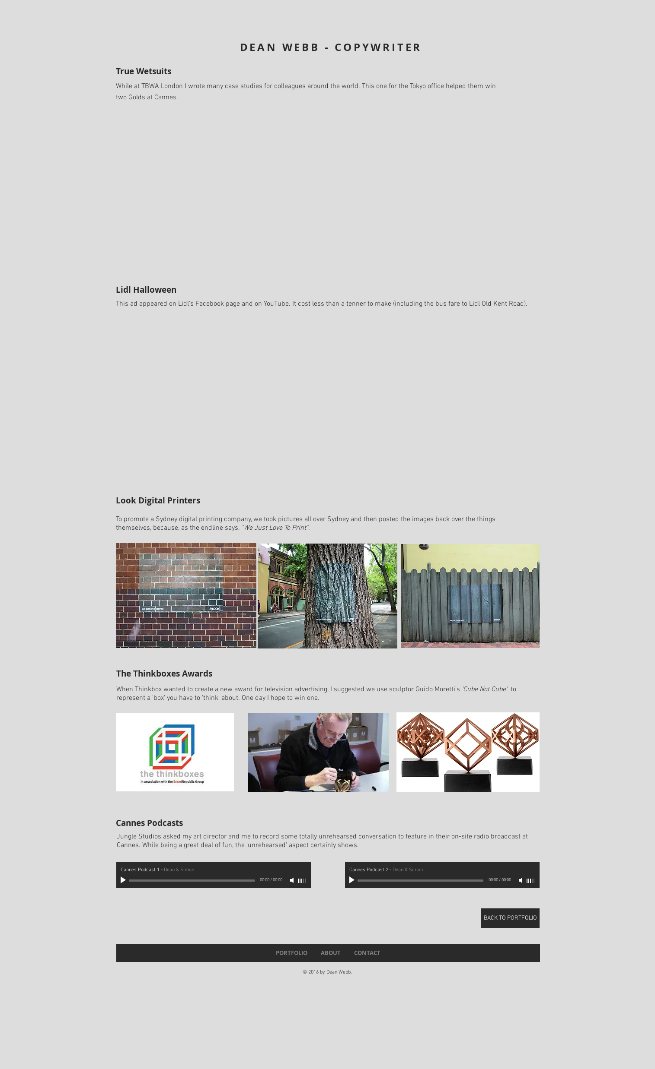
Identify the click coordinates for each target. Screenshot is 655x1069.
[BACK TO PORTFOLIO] (510, 918)
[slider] (302, 881)
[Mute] (292, 880)
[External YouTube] (329, 190)
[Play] (124, 880)
